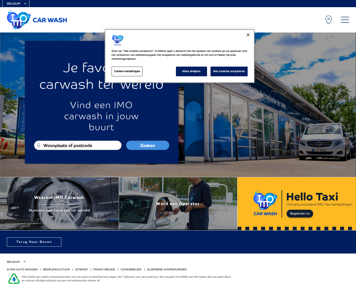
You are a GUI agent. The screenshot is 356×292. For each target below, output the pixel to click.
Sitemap (81, 269)
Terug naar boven (34, 242)
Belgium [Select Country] (13, 4)
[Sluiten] (248, 35)
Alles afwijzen (191, 71)
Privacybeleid (104, 269)
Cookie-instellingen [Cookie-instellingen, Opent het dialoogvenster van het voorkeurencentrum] (127, 71)
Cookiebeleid (131, 269)
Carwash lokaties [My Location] (329, 19)
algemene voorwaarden (167, 269)
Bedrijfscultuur (56, 269)
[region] (180, 56)
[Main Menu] (345, 20)
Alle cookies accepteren (229, 71)
